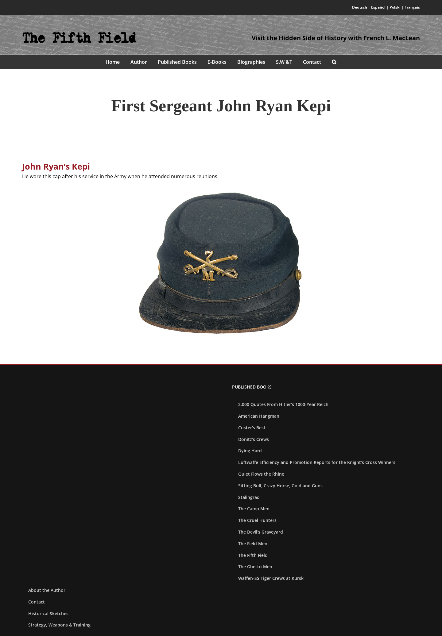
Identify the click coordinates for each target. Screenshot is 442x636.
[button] (334, 62)
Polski (395, 7)
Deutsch (359, 7)
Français (412, 7)
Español (378, 7)
